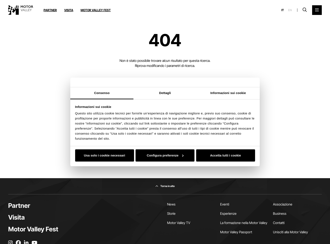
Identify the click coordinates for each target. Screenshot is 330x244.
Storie (171, 213)
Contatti (279, 223)
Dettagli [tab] (165, 93)
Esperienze (228, 213)
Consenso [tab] (101, 93)
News (171, 204)
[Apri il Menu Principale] (317, 10)
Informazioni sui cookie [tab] (228, 93)
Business (279, 213)
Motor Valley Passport (236, 232)
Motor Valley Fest (96, 10)
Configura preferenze (165, 155)
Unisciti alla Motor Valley (290, 232)
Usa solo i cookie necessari (104, 155)
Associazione (282, 204)
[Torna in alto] (165, 186)
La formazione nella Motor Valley (243, 223)
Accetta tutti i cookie (225, 155)
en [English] (290, 10)
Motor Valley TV (178, 223)
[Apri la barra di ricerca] (305, 10)
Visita (68, 10)
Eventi (224, 204)
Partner (50, 10)
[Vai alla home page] (20, 10)
